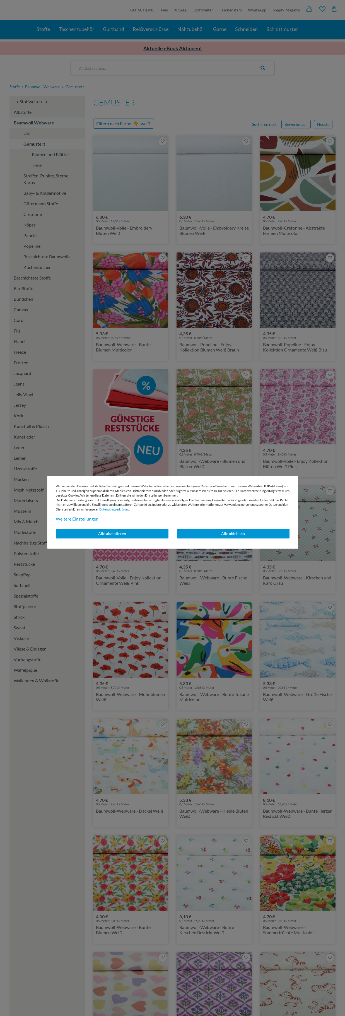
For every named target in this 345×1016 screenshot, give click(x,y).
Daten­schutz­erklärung (114, 509)
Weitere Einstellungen (77, 518)
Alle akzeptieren (112, 533)
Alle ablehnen (233, 533)
